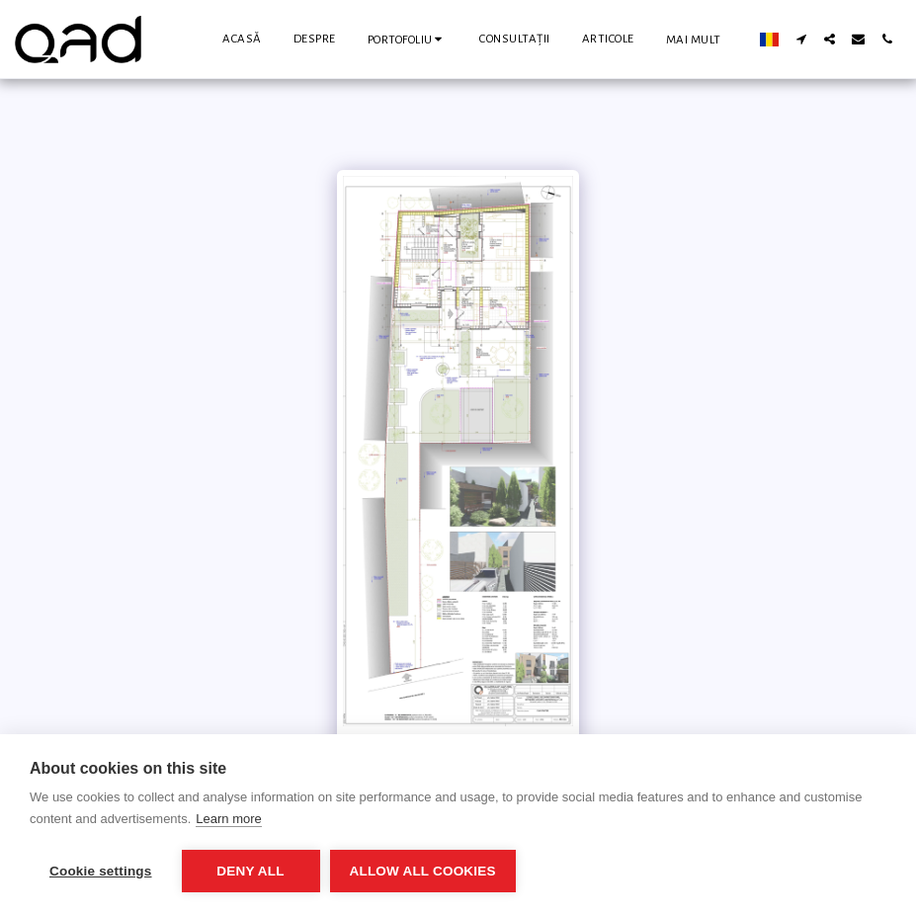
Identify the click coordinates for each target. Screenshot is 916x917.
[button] (408, 39)
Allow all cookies (423, 871)
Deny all (250, 871)
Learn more (228, 818)
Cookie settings (100, 871)
